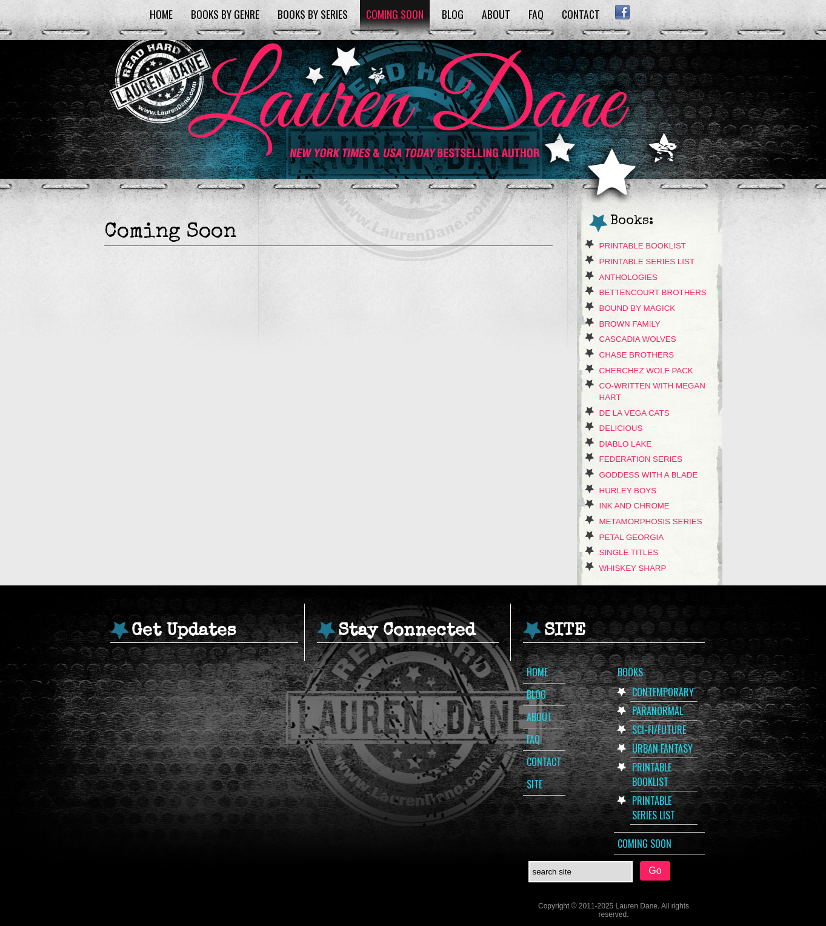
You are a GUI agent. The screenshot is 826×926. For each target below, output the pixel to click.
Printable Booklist (642, 245)
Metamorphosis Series (650, 521)
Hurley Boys (628, 490)
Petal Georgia (631, 537)
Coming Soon (395, 14)
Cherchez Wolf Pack (646, 370)
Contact (581, 14)
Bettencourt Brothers (653, 292)
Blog (453, 14)
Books (630, 672)
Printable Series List (647, 261)
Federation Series (641, 459)
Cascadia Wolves (637, 339)
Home (161, 14)
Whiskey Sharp (633, 568)
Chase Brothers (636, 354)
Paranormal (657, 711)
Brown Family (630, 323)
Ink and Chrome (634, 505)
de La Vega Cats (634, 413)
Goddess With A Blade (648, 474)
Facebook (622, 12)
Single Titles (629, 552)
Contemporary (663, 692)
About (496, 14)
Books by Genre (225, 14)
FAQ (536, 14)
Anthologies (628, 277)
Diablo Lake (625, 443)
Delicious (621, 428)
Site (534, 784)
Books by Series (313, 14)
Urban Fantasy (662, 748)
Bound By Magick (637, 308)
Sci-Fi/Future (659, 729)
